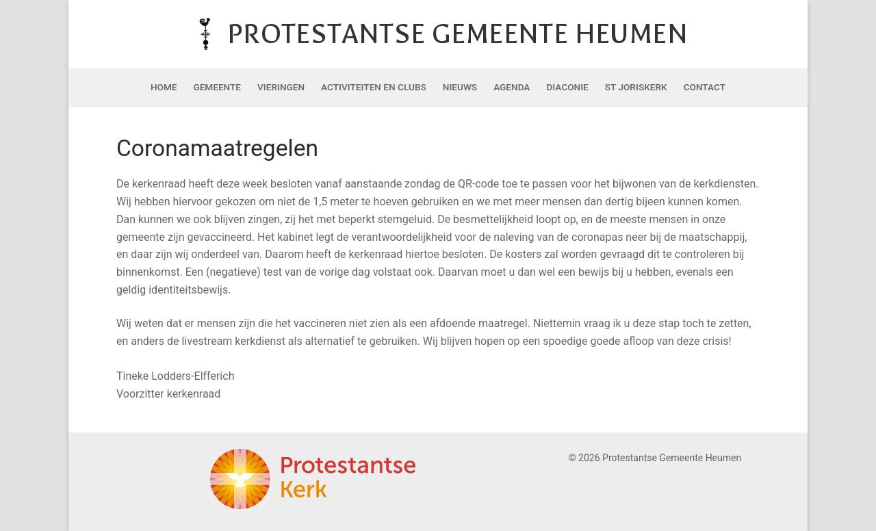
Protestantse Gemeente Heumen (457, 34)
